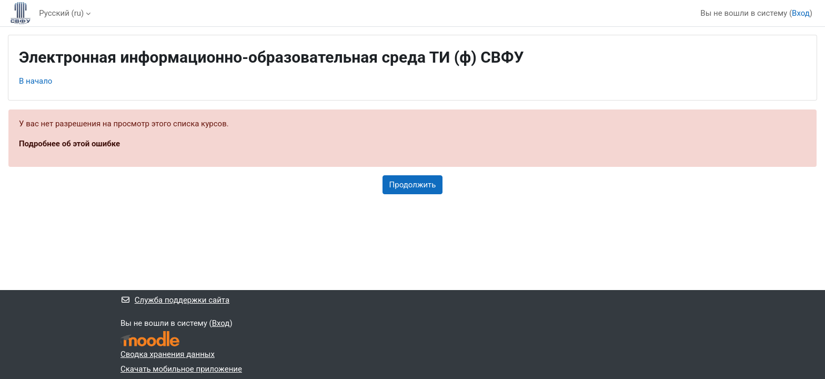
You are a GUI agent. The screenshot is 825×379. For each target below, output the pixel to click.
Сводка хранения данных (167, 354)
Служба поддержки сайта (174, 300)
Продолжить (412, 185)
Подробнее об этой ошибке (69, 143)
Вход (801, 13)
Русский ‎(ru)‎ (61, 13)
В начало (35, 81)
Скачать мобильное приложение (181, 369)
